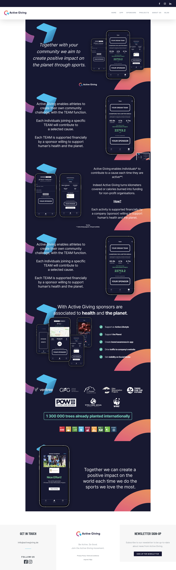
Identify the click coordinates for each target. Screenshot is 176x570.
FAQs (90, 559)
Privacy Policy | (81, 555)
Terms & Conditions (93, 555)
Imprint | (86, 559)
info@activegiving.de (28, 542)
